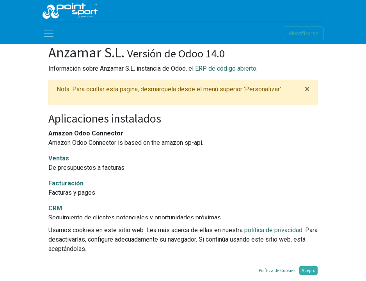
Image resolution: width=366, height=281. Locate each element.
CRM (55, 208)
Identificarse (303, 33)
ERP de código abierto (225, 68)
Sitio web (61, 233)
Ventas (58, 158)
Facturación (66, 183)
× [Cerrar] (307, 89)
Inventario (63, 258)
